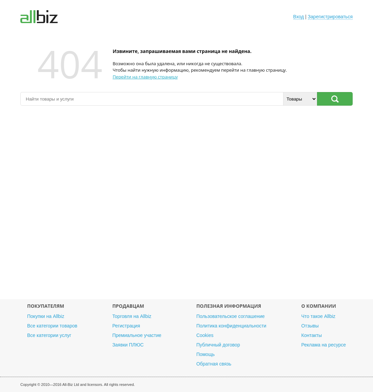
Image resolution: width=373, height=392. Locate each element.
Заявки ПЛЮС (127, 345)
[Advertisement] (186, 206)
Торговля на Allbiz (131, 316)
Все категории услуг (49, 335)
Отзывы (310, 325)
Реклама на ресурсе (323, 345)
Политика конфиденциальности (231, 325)
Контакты (311, 335)
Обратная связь (213, 364)
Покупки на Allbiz (45, 316)
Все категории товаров (52, 325)
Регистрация (126, 325)
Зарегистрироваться (330, 16)
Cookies (205, 335)
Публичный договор (218, 345)
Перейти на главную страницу (145, 77)
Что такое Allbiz (318, 316)
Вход (298, 16)
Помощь (205, 354)
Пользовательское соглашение (230, 316)
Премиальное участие (136, 335)
